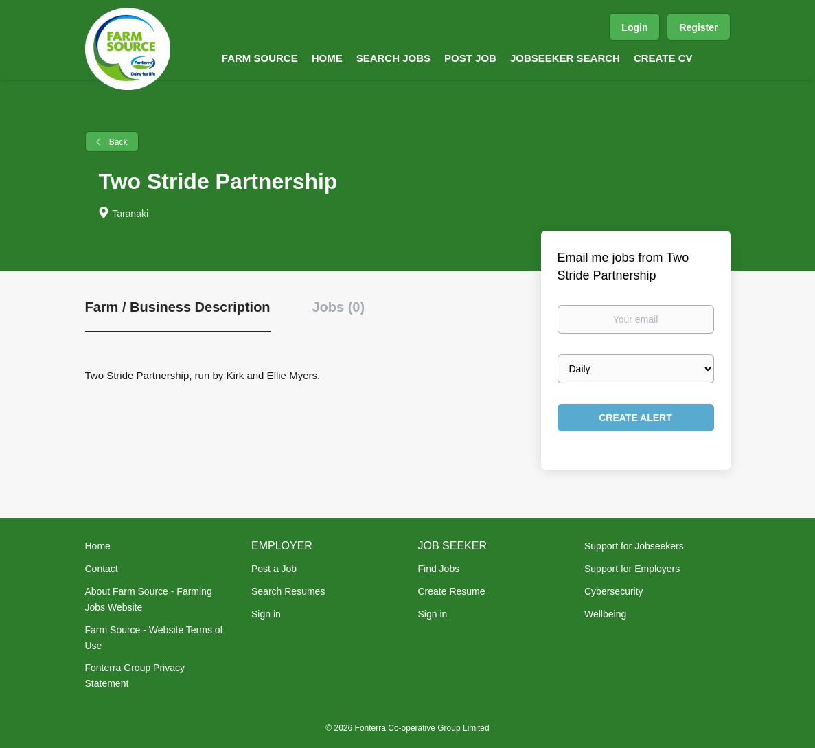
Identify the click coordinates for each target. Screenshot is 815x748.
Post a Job (274, 568)
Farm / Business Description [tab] (178, 307)
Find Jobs (439, 568)
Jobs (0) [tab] (338, 307)
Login (634, 27)
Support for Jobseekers (634, 546)
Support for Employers (632, 568)
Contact (101, 568)
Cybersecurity (613, 591)
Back (117, 142)
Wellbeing (605, 614)
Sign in (266, 614)
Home (98, 546)
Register (698, 27)
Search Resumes (288, 591)
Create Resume (451, 591)
